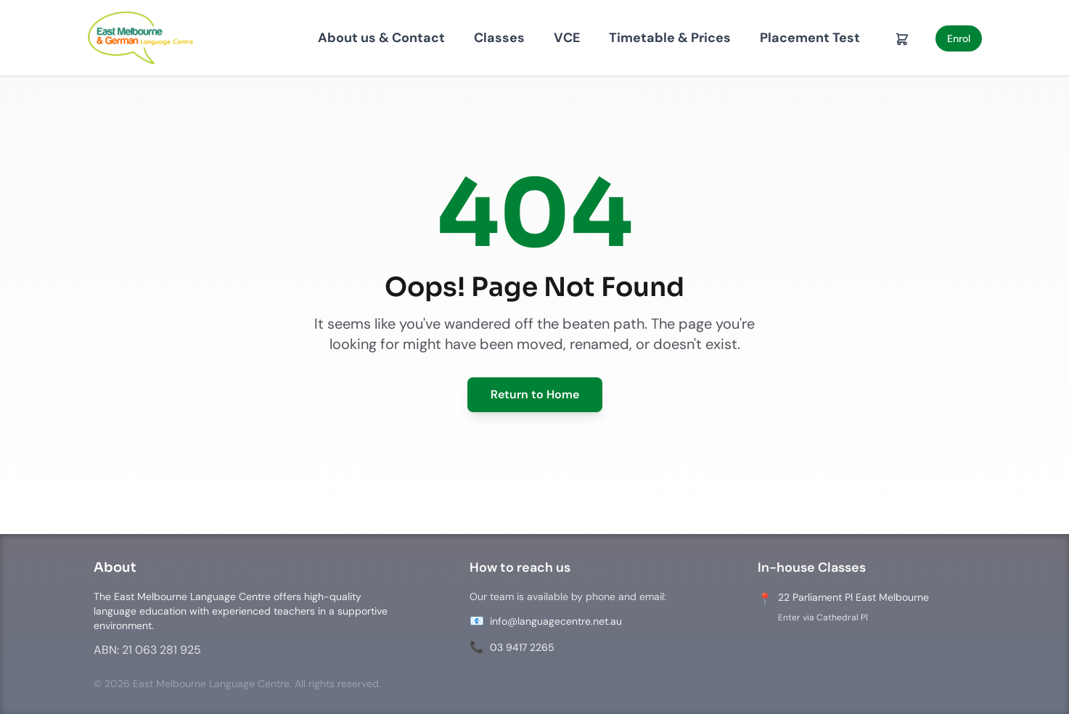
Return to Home (535, 394)
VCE (567, 37)
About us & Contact (381, 37)
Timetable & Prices (670, 37)
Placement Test (810, 37)
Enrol (958, 38)
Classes (499, 37)
